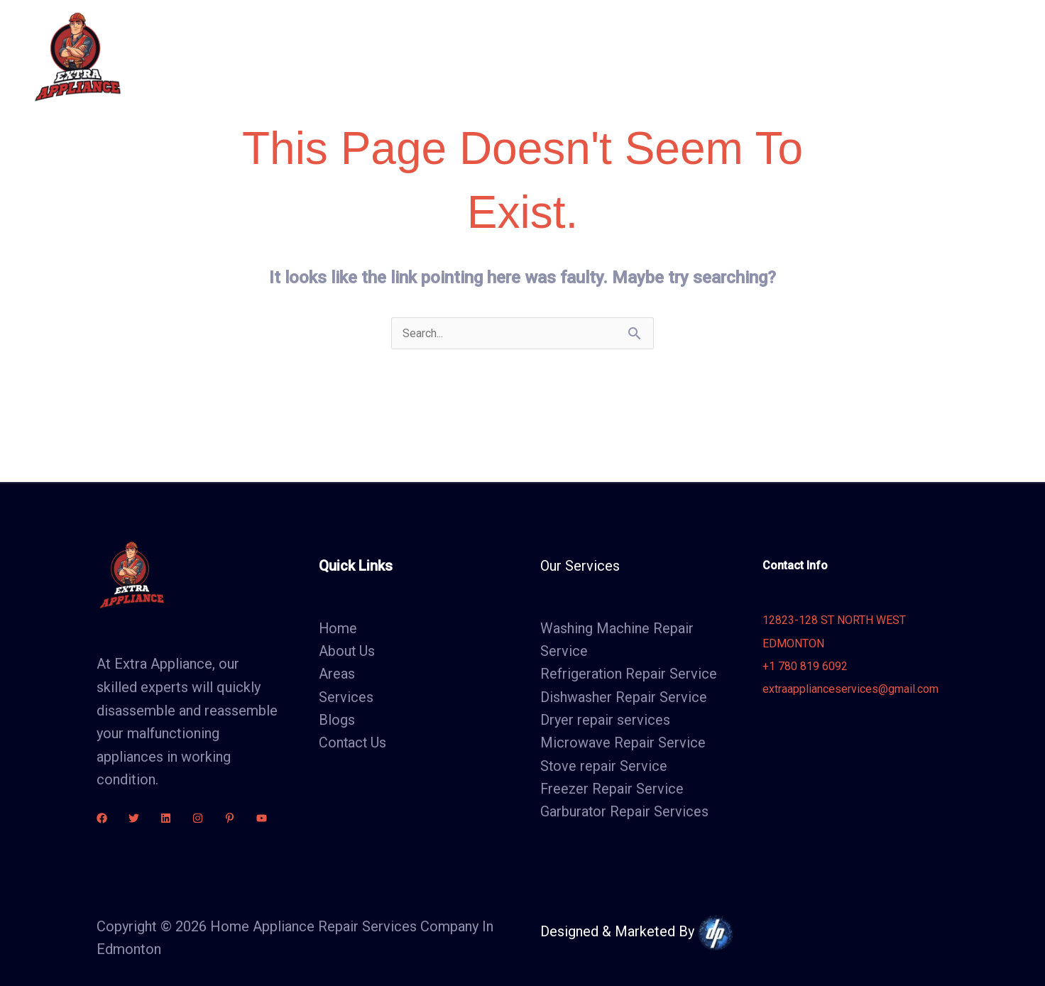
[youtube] (261, 818)
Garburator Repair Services (624, 813)
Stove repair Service (604, 767)
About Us (452, 56)
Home (384, 56)
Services (528, 56)
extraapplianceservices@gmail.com (850, 689)
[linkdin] (165, 818)
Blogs (654, 56)
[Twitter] (133, 818)
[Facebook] (102, 818)
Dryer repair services (605, 721)
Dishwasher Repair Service (623, 697)
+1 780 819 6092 (805, 667)
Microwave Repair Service (623, 744)
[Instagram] (197, 818)
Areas (595, 56)
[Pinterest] (229, 818)
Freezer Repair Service (612, 790)
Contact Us (727, 56)
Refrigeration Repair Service (629, 675)
